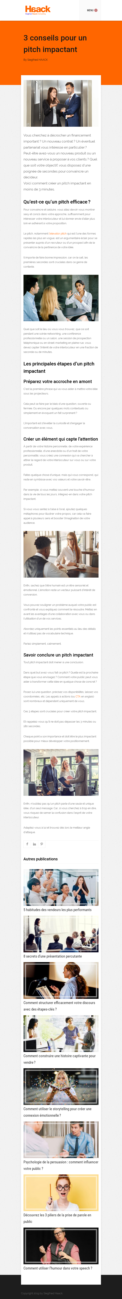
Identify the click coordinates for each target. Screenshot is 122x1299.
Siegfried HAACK (37, 59)
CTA (78, 696)
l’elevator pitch (58, 233)
